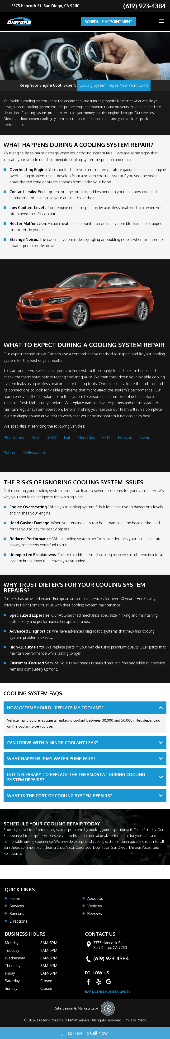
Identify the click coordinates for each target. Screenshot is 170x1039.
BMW (52, 437)
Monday (12, 942)
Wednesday (15, 958)
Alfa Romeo (14, 437)
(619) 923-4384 (111, 958)
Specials (16, 913)
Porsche (125, 437)
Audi (35, 437)
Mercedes (86, 437)
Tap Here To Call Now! (85, 1033)
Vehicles (94, 906)
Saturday (12, 980)
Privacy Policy (135, 1020)
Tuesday (12, 950)
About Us (95, 898)
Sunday (11, 988)
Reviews (94, 913)
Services (16, 906)
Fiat (67, 437)
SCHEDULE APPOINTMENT (108, 21)
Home (14, 898)
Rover (144, 437)
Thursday (12, 965)
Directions (18, 921)
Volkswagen (34, 452)
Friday (10, 973)
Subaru (10, 452)
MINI (106, 437)
